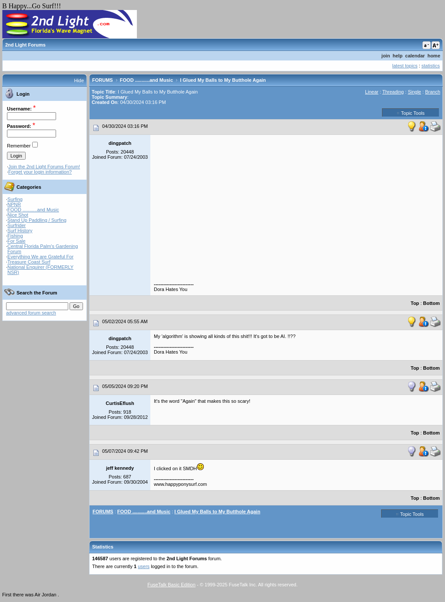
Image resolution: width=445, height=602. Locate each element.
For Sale (16, 241)
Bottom (431, 303)
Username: (19, 108)
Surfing (15, 199)
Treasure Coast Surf (28, 261)
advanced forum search (31, 312)
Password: (19, 126)
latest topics (405, 65)
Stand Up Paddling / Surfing (36, 220)
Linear (372, 91)
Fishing (15, 235)
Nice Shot (17, 214)
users (143, 566)
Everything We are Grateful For (40, 256)
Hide (79, 80)
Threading (393, 91)
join (386, 55)
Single (414, 91)
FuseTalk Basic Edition (171, 584)
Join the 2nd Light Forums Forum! (44, 166)
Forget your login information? (40, 171)
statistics (431, 65)
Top (415, 303)
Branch (432, 91)
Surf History (19, 230)
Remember (18, 145)
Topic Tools (411, 113)
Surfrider (16, 225)
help (398, 55)
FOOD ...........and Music (33, 209)
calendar (415, 55)
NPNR (14, 204)
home (434, 55)
